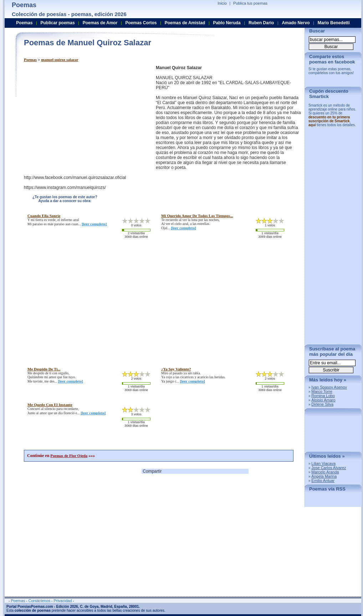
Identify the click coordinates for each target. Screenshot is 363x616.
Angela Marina (324, 476)
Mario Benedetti (334, 22)
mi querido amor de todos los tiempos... (197, 216)
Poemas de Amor (100, 22)
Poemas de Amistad (185, 22)
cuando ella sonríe (43, 216)
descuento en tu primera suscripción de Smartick (329, 119)
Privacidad (62, 601)
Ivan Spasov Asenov (329, 387)
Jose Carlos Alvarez (328, 468)
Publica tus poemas (250, 3)
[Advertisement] (84, 115)
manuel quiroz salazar (59, 59)
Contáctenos (39, 601)
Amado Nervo (296, 22)
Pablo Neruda (226, 22)
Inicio (222, 3)
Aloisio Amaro (323, 400)
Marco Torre (321, 391)
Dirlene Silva (322, 404)
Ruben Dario (261, 22)
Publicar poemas (58, 22)
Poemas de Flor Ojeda (68, 455)
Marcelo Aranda (325, 472)
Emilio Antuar (322, 480)
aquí (312, 125)
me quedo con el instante (49, 404)
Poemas (30, 59)
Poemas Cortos (141, 22)
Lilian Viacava (323, 463)
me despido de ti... (44, 369)
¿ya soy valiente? (176, 369)
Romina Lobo (322, 396)
